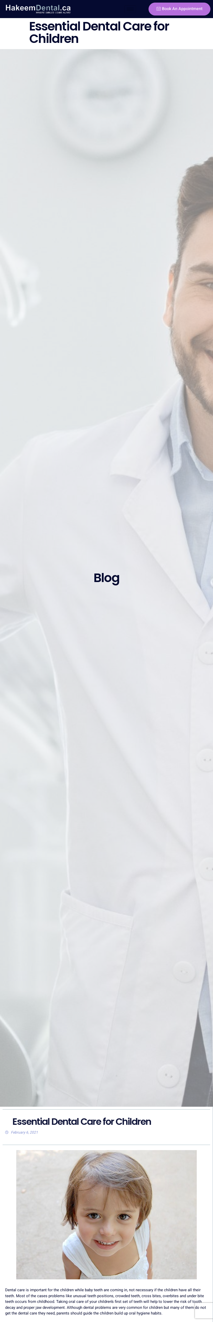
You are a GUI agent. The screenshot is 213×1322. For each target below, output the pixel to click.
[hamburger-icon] (130, 9)
